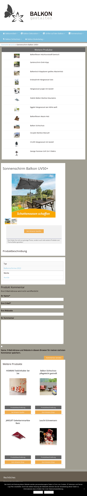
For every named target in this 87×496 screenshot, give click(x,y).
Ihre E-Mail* (6, 303)
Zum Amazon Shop (48, 412)
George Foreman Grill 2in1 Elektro (43, 151)
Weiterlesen (49, 492)
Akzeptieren (38, 492)
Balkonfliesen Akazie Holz (39, 116)
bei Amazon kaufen (34, 231)
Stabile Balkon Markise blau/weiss (43, 98)
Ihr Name (5, 296)
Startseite (4, 45)
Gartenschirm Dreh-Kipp (39, 62)
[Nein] (84, 489)
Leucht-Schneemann (48, 420)
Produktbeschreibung (18, 407)
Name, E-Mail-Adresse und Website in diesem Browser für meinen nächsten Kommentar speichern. (33, 351)
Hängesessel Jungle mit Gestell (41, 89)
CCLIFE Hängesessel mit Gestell (42, 142)
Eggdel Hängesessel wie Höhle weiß (43, 107)
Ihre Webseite (7, 310)
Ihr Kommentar (7, 318)
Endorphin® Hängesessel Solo (41, 80)
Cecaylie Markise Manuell (40, 133)
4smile (12, 45)
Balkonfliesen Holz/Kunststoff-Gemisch (44, 54)
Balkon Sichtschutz (37, 125)
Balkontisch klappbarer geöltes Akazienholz (46, 71)
